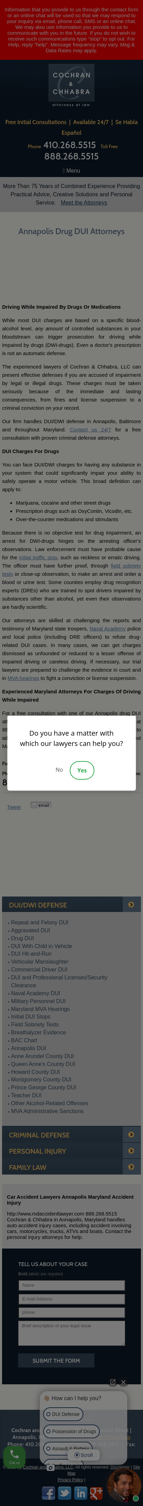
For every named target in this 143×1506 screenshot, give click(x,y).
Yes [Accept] (82, 770)
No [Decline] (59, 769)
